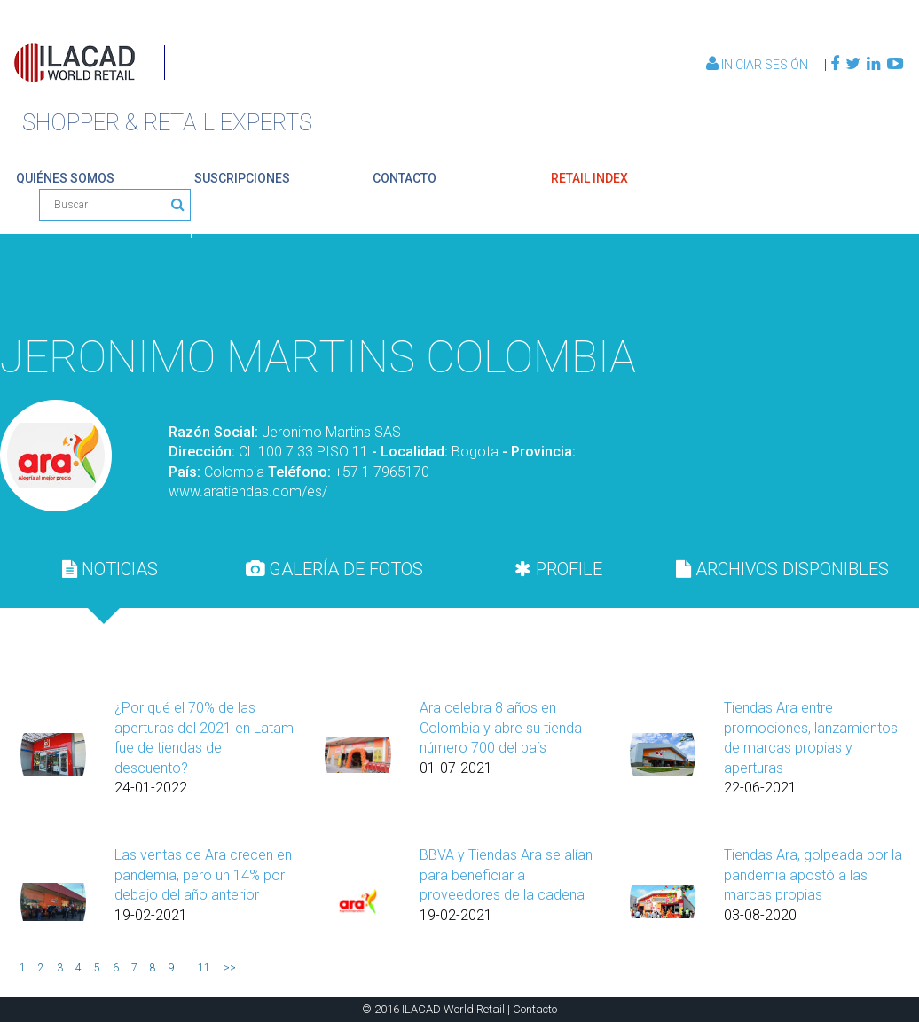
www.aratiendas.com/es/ (248, 491)
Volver (861, 283)
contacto (404, 178)
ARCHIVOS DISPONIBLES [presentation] (782, 569)
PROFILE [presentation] (558, 569)
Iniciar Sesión (758, 65)
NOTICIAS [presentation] (110, 569)
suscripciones (242, 178)
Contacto (535, 1009)
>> (230, 968)
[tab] (110, 569)
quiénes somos (65, 178)
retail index (589, 178)
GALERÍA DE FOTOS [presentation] (334, 569)
